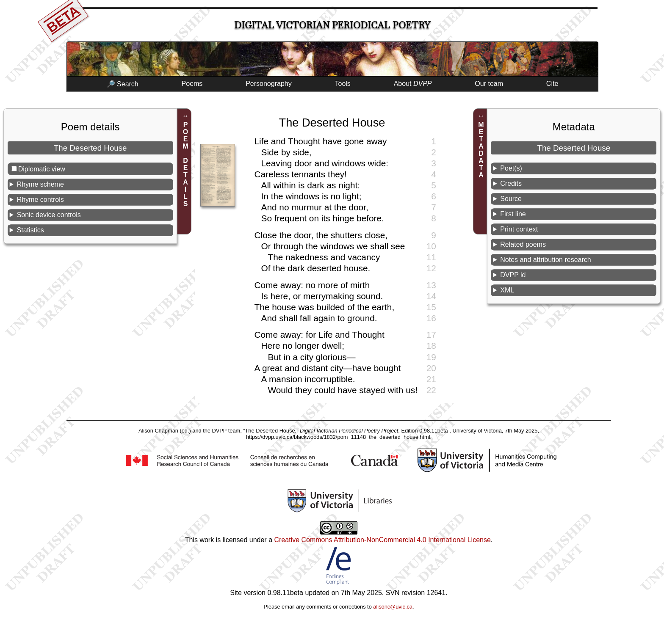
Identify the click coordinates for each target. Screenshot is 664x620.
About (413, 83)
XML (507, 290)
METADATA (481, 150)
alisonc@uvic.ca (392, 606)
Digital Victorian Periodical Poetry (332, 25)
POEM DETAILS (185, 164)
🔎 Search (122, 84)
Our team (489, 83)
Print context (519, 229)
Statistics (30, 230)
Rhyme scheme (40, 184)
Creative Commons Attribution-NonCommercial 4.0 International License (382, 539)
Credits (511, 183)
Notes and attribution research (545, 259)
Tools (343, 83)
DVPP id (513, 274)
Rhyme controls (40, 199)
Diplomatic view (41, 169)
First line (513, 214)
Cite (552, 83)
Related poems (523, 244)
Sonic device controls (49, 214)
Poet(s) (511, 168)
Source (511, 198)
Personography (269, 83)
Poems (192, 83)
